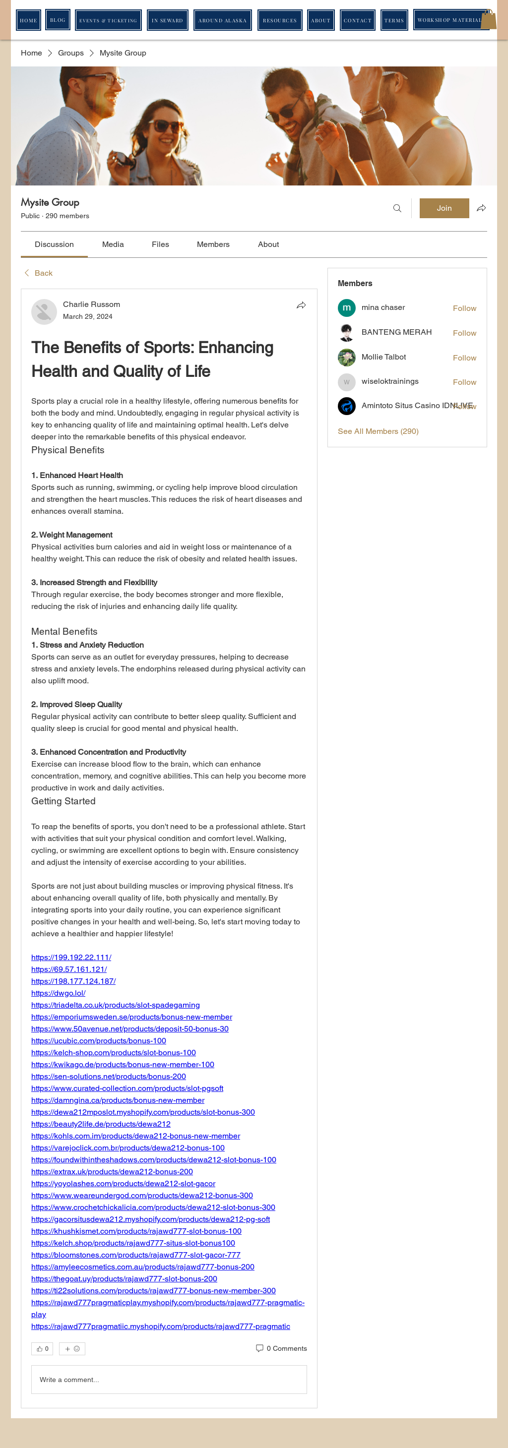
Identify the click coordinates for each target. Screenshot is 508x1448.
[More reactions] (72, 1348)
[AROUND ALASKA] (223, 20)
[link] (54, 244)
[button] (488, 19)
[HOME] (28, 20)
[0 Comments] (280, 1349)
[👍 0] (42, 1348)
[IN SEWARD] (167, 20)
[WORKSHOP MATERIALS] (451, 19)
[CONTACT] (357, 20)
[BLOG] (58, 19)
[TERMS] (394, 20)
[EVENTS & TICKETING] (108, 20)
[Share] (301, 305)
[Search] (397, 208)
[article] (169, 848)
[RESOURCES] (280, 20)
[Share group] (481, 208)
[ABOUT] (321, 20)
